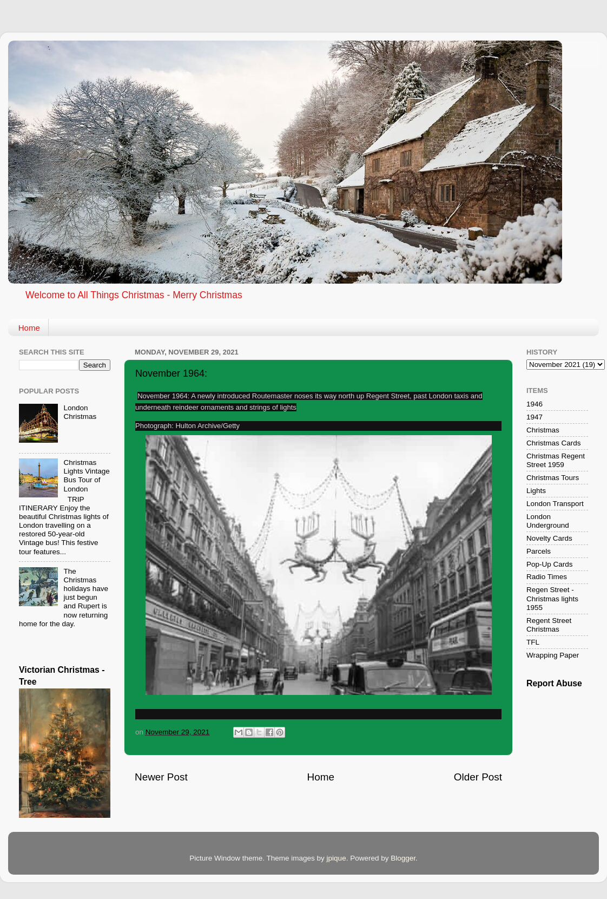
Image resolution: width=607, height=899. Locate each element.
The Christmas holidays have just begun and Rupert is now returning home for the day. (63, 597)
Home (29, 327)
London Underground (547, 521)
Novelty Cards (549, 538)
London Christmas (79, 412)
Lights (536, 491)
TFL (532, 642)
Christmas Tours (552, 478)
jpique (336, 858)
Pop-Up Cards (549, 564)
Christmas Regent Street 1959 (555, 460)
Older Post (478, 777)
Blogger (403, 858)
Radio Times (546, 577)
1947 (534, 417)
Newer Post (161, 777)
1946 (534, 404)
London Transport (555, 504)
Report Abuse (554, 683)
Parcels (538, 551)
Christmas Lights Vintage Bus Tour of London (86, 475)
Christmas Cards (553, 443)
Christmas (542, 430)
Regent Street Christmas (548, 624)
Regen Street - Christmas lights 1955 (552, 598)
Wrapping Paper (552, 655)
